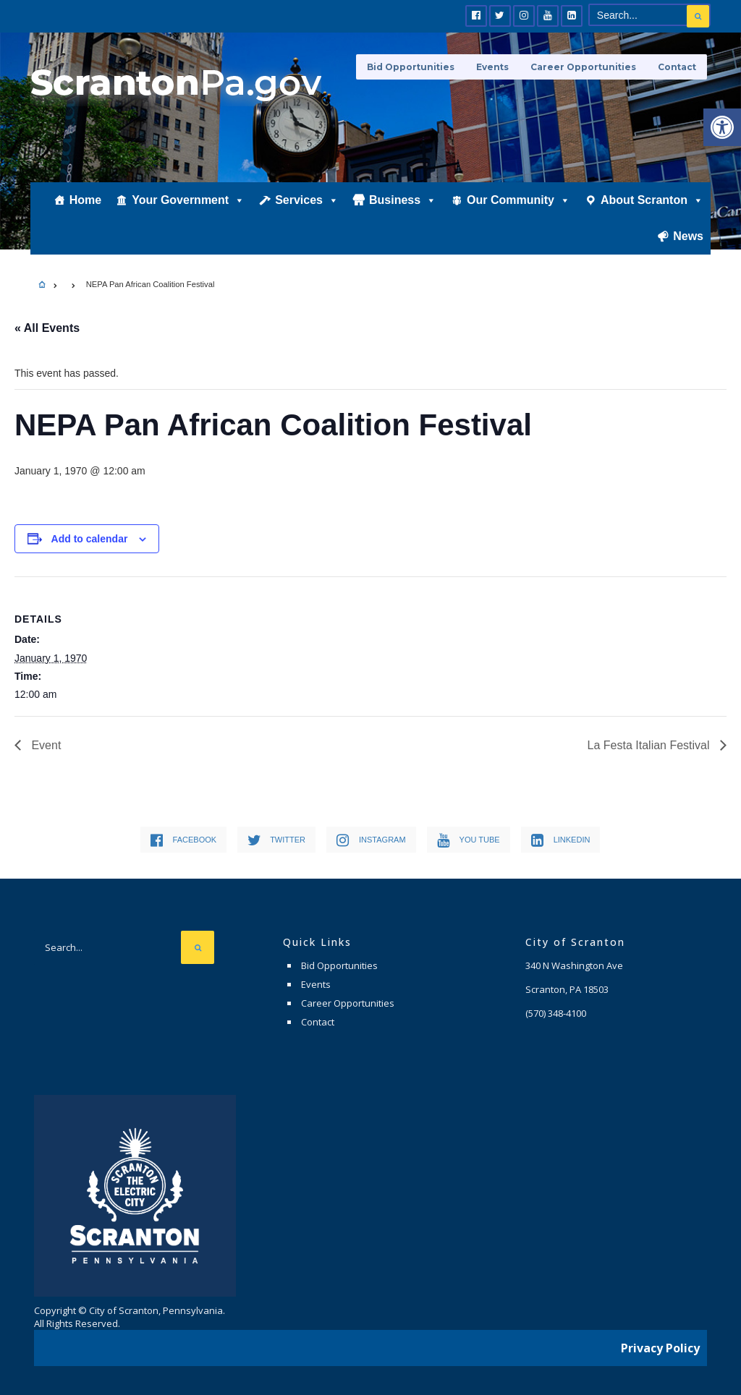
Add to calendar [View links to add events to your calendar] (89, 539)
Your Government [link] (188, 200)
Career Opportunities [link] (583, 66)
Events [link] (492, 66)
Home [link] (85, 200)
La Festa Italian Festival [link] (650, 745)
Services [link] (307, 200)
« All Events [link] (47, 328)
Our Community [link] (518, 200)
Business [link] (402, 200)
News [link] (688, 236)
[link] (722, 127)
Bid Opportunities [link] (410, 66)
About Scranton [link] (652, 200)
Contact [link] (677, 66)
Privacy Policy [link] (660, 1348)
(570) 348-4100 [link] (555, 1013)
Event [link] (44, 745)
